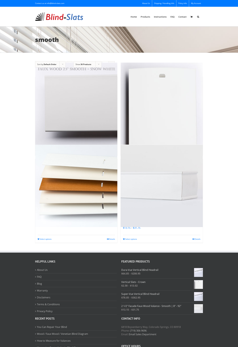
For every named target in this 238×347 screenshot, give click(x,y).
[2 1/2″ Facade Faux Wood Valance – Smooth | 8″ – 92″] (162, 186)
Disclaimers (43, 297)
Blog (39, 283)
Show (83, 64)
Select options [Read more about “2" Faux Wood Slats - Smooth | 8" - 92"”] (46, 239)
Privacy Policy (44, 311)
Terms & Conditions (48, 304)
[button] (198, 16)
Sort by (46, 64)
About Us (42, 270)
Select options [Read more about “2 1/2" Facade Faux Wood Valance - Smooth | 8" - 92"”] (131, 239)
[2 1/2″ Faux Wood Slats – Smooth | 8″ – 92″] (76, 104)
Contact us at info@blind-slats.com (49, 3)
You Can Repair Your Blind (52, 327)
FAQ (39, 276)
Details (112, 239)
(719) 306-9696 (138, 330)
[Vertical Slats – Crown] (162, 103)
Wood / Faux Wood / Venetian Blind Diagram (62, 334)
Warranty (42, 290)
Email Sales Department (142, 334)
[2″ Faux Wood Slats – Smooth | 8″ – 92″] (76, 186)
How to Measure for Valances (54, 340)
